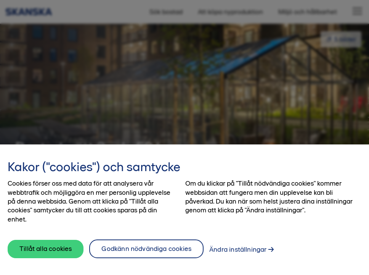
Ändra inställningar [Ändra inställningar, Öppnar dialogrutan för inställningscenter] (237, 252)
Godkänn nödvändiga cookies (146, 251)
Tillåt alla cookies (45, 252)
